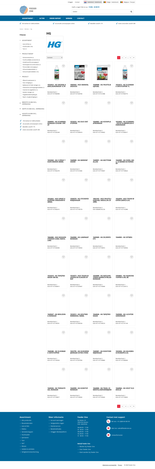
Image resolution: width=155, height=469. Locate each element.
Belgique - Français (128, 2)
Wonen (24, 446)
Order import (55, 18)
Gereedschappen (27, 432)
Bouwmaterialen (27, 423)
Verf (23, 443)
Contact (77, 2)
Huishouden (26, 435)
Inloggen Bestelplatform (59, 432)
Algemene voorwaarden (110, 465)
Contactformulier (117, 435)
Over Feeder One (85, 449)
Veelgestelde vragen (57, 423)
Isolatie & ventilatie (28, 449)
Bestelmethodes (56, 429)
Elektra (24, 429)
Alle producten (26, 420)
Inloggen (70, 2)
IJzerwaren (25, 437)
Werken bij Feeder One (87, 446)
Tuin (23, 440)
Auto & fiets (25, 426)
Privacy (120, 465)
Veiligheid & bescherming (30, 452)
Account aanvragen (57, 420)
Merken (69, 18)
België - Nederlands (111, 2)
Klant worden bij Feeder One (89, 452)
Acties (42, 18)
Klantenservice (55, 426)
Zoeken (131, 12)
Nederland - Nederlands (93, 2)
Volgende (133, 57)
